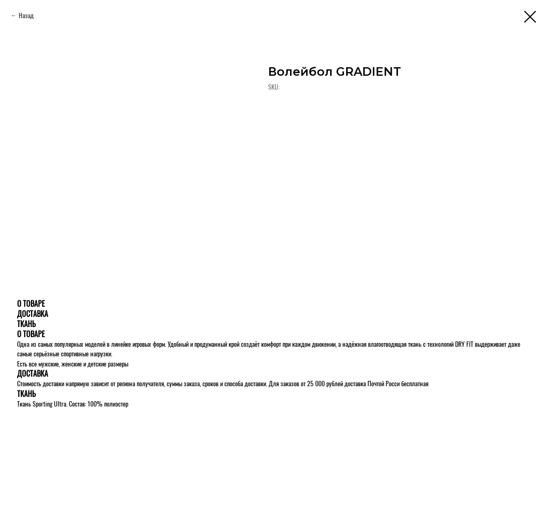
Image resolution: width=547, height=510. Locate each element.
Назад (26, 15)
